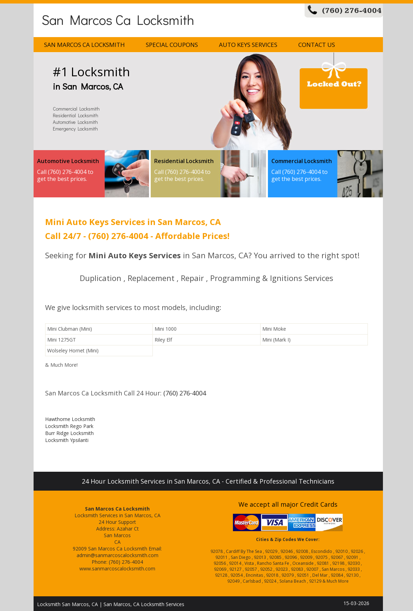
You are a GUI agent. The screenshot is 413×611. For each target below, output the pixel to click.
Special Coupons (172, 45)
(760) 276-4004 (352, 10)
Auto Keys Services (248, 45)
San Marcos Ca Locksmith (118, 19)
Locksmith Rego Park (69, 426)
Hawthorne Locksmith (70, 419)
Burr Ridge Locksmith (69, 433)
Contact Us (316, 45)
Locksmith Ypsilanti (66, 440)
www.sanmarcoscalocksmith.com (117, 568)
